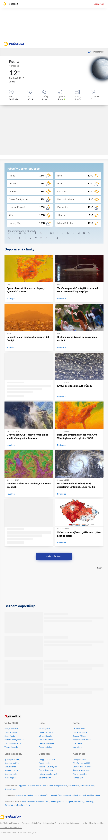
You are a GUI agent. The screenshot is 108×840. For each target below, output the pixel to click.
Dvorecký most (10, 789)
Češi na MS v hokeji (46, 740)
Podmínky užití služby (31, 823)
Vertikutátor (28, 795)
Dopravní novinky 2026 (82, 767)
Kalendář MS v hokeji (47, 743)
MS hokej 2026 (44, 729)
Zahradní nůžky (56, 795)
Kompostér (67, 795)
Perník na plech (10, 778)
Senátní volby (9, 736)
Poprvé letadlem (45, 763)
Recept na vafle (10, 774)
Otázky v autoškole (80, 774)
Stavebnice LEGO (42, 802)
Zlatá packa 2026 (60, 786)
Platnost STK (78, 778)
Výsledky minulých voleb (13, 740)
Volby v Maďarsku (11, 747)
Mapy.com (22, 786)
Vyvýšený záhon (93, 795)
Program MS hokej (46, 732)
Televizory (89, 802)
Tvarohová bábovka (12, 771)
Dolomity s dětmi (45, 778)
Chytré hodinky (10, 805)
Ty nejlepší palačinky (12, 760)
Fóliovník (82, 795)
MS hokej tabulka (45, 736)
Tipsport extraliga (45, 747)
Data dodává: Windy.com (69, 823)
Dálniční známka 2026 (81, 763)
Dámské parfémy (57, 802)
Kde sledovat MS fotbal (82, 740)
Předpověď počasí (34, 786)
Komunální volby (10, 732)
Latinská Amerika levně (48, 774)
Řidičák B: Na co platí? (81, 771)
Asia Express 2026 (87, 786)
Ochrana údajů (49, 823)
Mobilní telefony (28, 802)
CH (52, 232)
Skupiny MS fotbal (80, 736)
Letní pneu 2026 (79, 760)
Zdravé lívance (10, 767)
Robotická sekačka (41, 795)
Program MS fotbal (80, 732)
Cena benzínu (47, 786)
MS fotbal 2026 (79, 729)
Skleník (75, 795)
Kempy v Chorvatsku (47, 760)
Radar (84, 823)
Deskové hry (79, 802)
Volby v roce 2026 (11, 729)
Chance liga (77, 743)
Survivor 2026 (73, 786)
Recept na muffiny (11, 763)
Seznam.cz (99, 4)
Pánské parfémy (23, 805)
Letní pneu (69, 802)
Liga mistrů (77, 747)
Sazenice (19, 795)
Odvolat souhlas (96, 823)
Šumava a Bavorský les (48, 767)
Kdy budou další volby (12, 743)
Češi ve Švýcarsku (46, 771)
